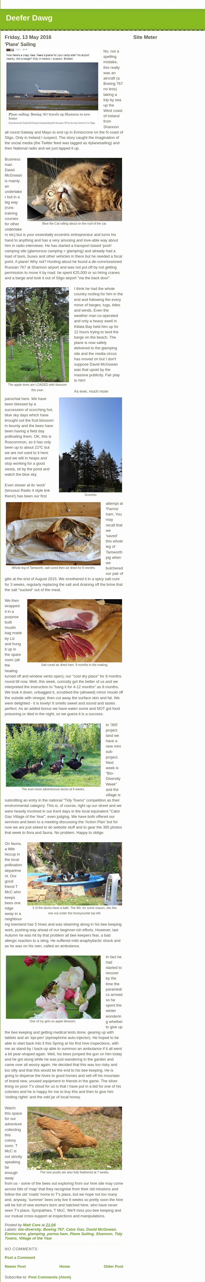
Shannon (104, 1234)
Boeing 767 (53, 1229)
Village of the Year (35, 1238)
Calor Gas (75, 1229)
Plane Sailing (82, 1234)
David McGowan (101, 1229)
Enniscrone (15, 1234)
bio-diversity (29, 1229)
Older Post (113, 1266)
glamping (36, 1234)
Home (64, 1266)
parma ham (57, 1234)
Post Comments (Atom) (49, 1277)
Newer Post (15, 1266)
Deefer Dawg (29, 17)
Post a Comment (20, 1257)
